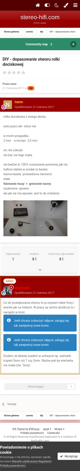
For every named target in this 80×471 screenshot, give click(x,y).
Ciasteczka (53, 432)
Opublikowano (34, 107)
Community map (37, 44)
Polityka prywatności (32, 432)
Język (47, 429)
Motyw (59, 429)
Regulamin (45, 461)
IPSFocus (34, 429)
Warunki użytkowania (25, 461)
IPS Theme (18, 429)
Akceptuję (69, 456)
